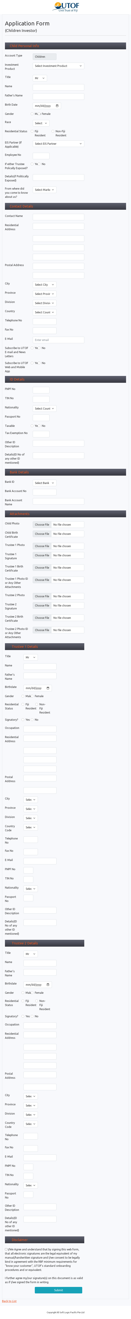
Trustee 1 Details (25, 646)
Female (46, 113)
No (43, 164)
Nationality (12, 407)
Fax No (9, 329)
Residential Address (12, 227)
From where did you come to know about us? (16, 192)
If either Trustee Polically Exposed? (16, 166)
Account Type (13, 55)
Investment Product (12, 66)
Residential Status (16, 131)
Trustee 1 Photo (15, 544)
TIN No (9, 398)
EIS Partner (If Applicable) (13, 144)
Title (8, 77)
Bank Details (19, 472)
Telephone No (13, 320)
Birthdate (11, 686)
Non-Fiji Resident (61, 133)
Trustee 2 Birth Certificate (14, 618)
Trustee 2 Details (25, 943)
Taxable (10, 425)
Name (8, 86)
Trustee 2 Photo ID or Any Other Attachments (16, 633)
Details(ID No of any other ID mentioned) (15, 458)
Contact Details (21, 206)
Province (10, 292)
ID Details (17, 379)
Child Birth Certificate (11, 534)
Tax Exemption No (16, 432)
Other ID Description (12, 444)
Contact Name (14, 215)
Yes (37, 164)
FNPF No (10, 388)
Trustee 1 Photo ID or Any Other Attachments (16, 582)
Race (8, 122)
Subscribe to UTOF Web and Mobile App (16, 367)
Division (10, 301)
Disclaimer (20, 1240)
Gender (9, 113)
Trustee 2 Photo (15, 595)
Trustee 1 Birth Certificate (14, 568)
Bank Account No (15, 491)
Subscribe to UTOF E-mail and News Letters (16, 352)
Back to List (9, 1301)
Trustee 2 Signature (11, 606)
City (7, 283)
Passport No (12, 416)
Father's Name (14, 95)
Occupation (12, 727)
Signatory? (11, 719)
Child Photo (12, 523)
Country (10, 311)
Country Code (10, 828)
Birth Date (11, 104)
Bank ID (9, 481)
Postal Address (14, 265)
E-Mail (9, 338)
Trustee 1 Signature (11, 556)
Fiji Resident (40, 133)
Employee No (13, 154)
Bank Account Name (13, 502)
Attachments (20, 514)
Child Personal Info (24, 46)
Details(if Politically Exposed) (17, 178)
